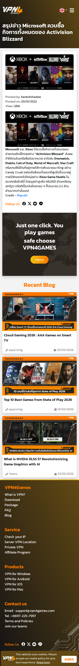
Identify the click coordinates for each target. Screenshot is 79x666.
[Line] (40, 203)
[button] (63, 10)
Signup (39, 260)
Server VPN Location (20, 541)
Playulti (22, 195)
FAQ (8, 510)
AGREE (69, 659)
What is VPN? (15, 494)
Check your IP (15, 536)
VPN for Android (17, 579)
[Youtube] (34, 203)
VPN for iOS (14, 584)
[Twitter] (28, 203)
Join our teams (16, 626)
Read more (43, 662)
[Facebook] (23, 203)
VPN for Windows (17, 573)
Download (12, 499)
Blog (8, 515)
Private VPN (14, 547)
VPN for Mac (14, 589)
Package (11, 504)
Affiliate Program (17, 552)
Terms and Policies (19, 621)
